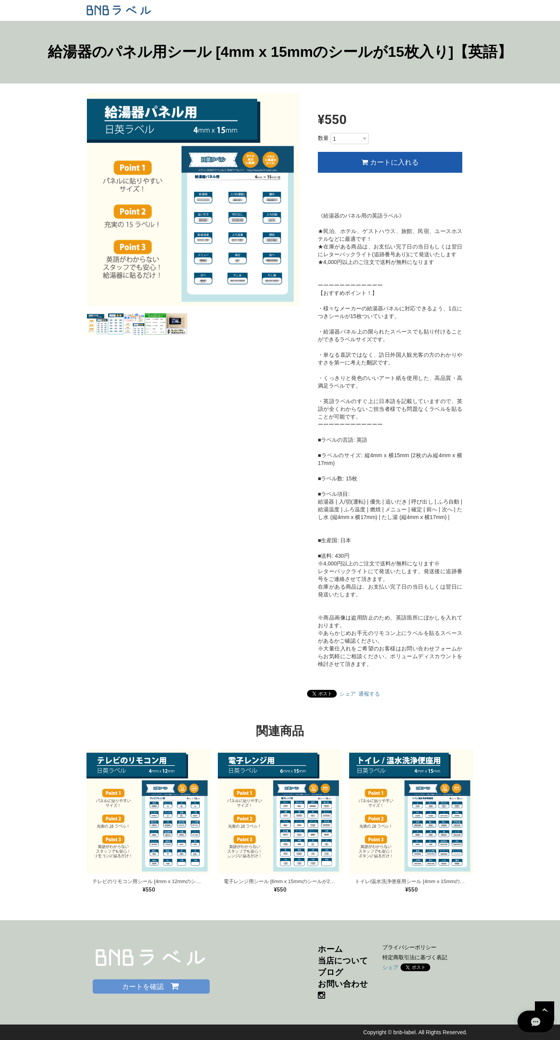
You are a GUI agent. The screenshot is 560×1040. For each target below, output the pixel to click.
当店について (343, 960)
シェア (347, 694)
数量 (323, 138)
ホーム (330, 949)
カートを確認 (151, 986)
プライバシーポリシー (409, 947)
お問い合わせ (343, 983)
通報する (369, 694)
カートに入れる (390, 162)
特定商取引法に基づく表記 (414, 957)
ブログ (330, 972)
